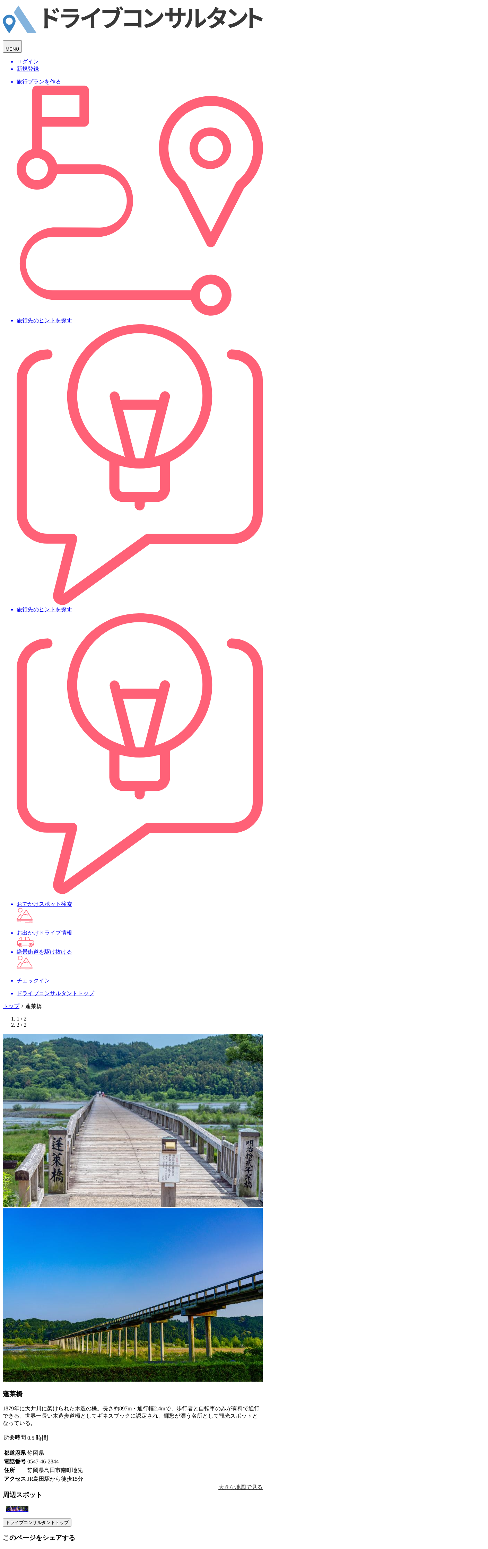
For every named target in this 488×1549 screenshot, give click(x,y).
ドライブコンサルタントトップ (37, 1522)
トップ (11, 1006)
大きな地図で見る (240, 1487)
